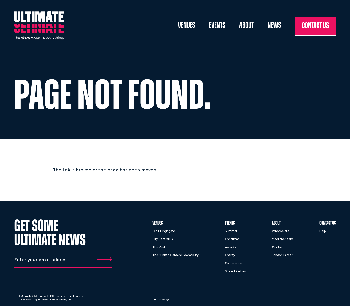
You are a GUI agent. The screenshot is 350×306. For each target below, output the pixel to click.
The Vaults (159, 247)
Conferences (234, 263)
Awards (230, 247)
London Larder (282, 255)
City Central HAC (164, 239)
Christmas (232, 239)
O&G (70, 299)
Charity (230, 255)
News (274, 26)
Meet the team (282, 239)
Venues (186, 26)
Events (217, 26)
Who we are (280, 231)
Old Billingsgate (163, 231)
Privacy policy (160, 299)
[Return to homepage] (39, 26)
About (246, 26)
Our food (278, 247)
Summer (231, 231)
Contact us (315, 26)
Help (322, 231)
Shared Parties (235, 271)
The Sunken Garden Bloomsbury (175, 255)
